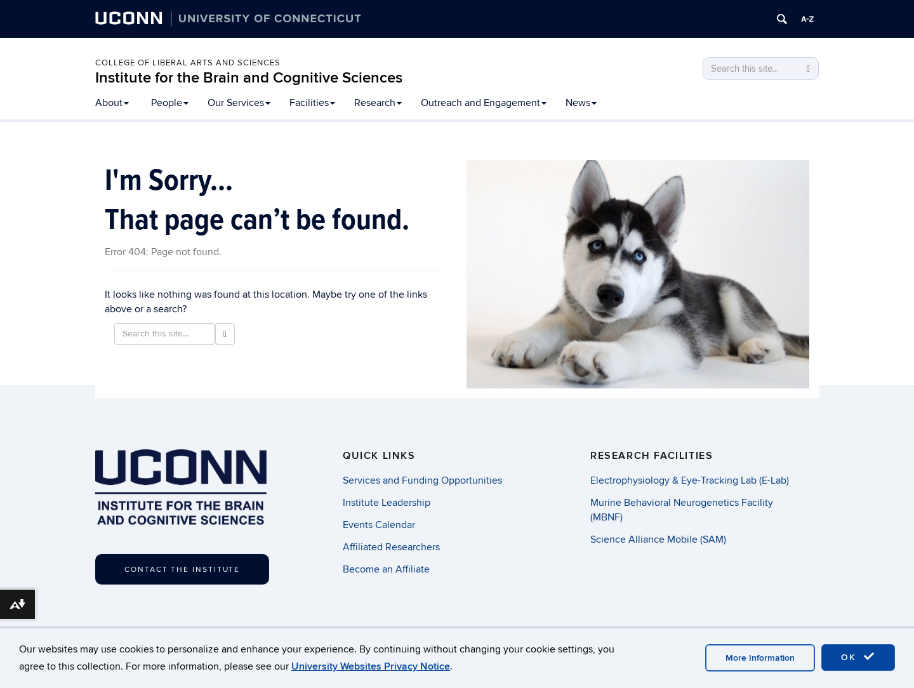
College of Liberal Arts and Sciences (188, 63)
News (581, 102)
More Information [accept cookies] (760, 657)
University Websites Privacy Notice (370, 666)
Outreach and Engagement (483, 102)
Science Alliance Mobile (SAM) (658, 539)
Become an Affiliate (386, 569)
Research (378, 102)
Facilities (312, 102)
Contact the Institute (182, 569)
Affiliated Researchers (391, 547)
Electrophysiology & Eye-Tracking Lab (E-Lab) (689, 480)
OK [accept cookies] (858, 657)
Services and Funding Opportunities (422, 480)
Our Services (239, 102)
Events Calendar (379, 525)
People (170, 102)
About (112, 102)
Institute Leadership (386, 502)
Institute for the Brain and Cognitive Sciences (248, 78)
